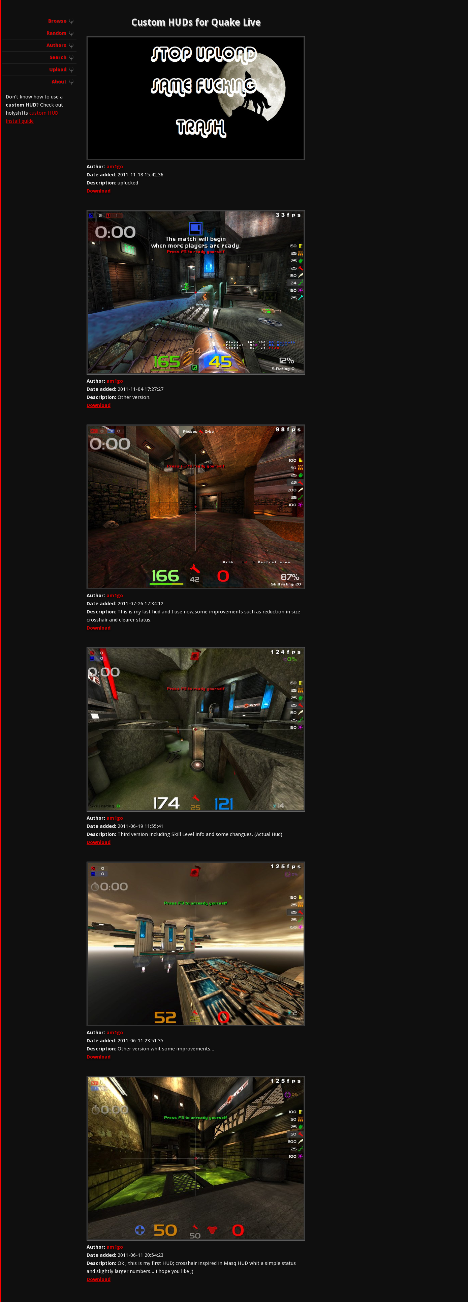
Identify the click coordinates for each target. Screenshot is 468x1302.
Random (56, 33)
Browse (57, 21)
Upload (57, 69)
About (59, 82)
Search (58, 57)
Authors (56, 45)
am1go (114, 167)
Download (99, 191)
